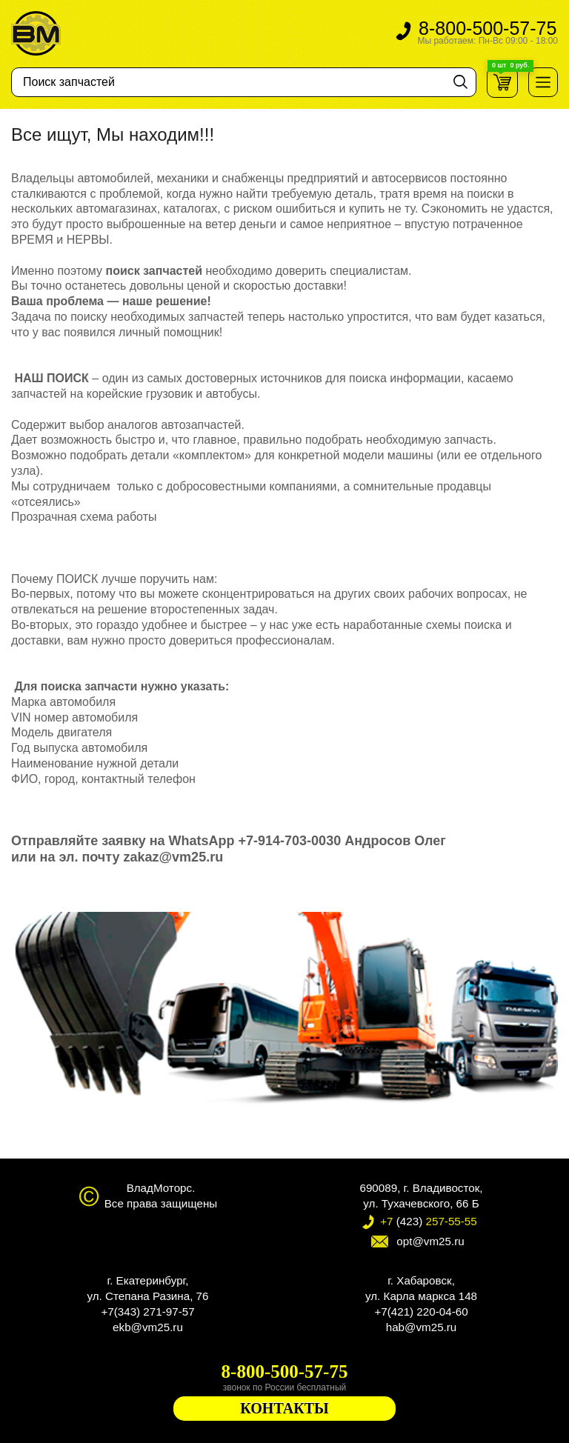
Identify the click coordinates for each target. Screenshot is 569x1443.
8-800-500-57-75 (487, 33)
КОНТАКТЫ (284, 1408)
